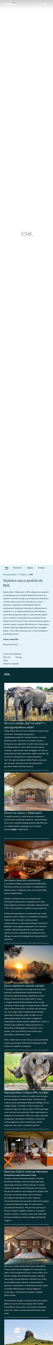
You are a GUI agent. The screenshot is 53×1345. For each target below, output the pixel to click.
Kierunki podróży (10, 574)
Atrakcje (41, 568)
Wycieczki (17, 568)
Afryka (23, 574)
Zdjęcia (30, 568)
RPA (6, 568)
